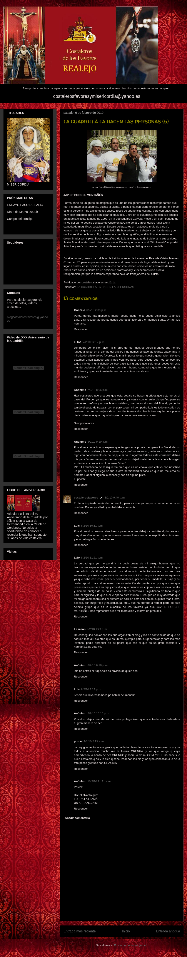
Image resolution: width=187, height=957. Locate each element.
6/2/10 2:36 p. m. (96, 310)
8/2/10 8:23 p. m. (91, 689)
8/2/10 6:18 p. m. (97, 665)
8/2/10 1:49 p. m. (97, 629)
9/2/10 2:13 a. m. (94, 741)
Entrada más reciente (79, 931)
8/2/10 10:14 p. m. (98, 713)
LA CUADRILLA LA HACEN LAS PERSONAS (105, 287)
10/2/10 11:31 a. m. (99, 781)
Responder (81, 329)
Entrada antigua (168, 931)
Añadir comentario (77, 818)
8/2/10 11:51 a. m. (92, 557)
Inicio (126, 931)
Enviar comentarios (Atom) (130, 945)
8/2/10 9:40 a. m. (115, 497)
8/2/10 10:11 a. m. (92, 525)
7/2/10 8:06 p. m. (97, 390)
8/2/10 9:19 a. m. (97, 441)
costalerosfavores (86, 497)
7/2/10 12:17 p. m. (94, 342)
